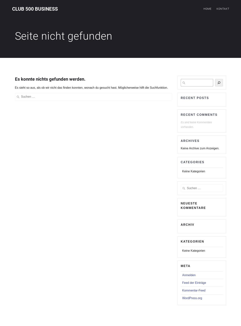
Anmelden (189, 275)
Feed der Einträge (194, 282)
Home (207, 8)
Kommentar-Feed (194, 290)
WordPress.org (192, 298)
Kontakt (223, 8)
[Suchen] (219, 82)
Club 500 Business (35, 9)
